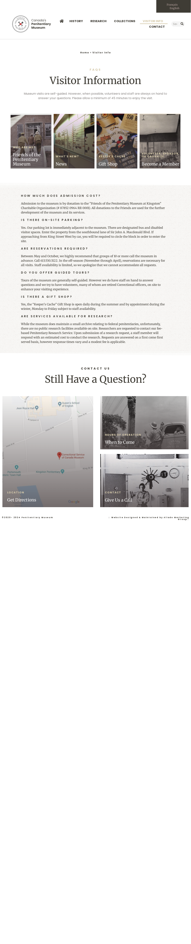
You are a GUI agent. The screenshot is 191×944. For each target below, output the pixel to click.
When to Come (120, 442)
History (77, 21)
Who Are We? (24, 148)
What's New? (67, 157)
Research (99, 21)
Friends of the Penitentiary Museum (27, 160)
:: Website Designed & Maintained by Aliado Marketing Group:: (148, 519)
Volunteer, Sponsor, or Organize (160, 155)
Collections (125, 21)
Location (15, 493)
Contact (157, 27)
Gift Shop (108, 164)
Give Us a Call (118, 500)
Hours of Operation (123, 435)
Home (84, 53)
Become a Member (160, 164)
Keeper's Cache (112, 157)
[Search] (182, 24)
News (61, 164)
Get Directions (21, 500)
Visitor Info (154, 21)
